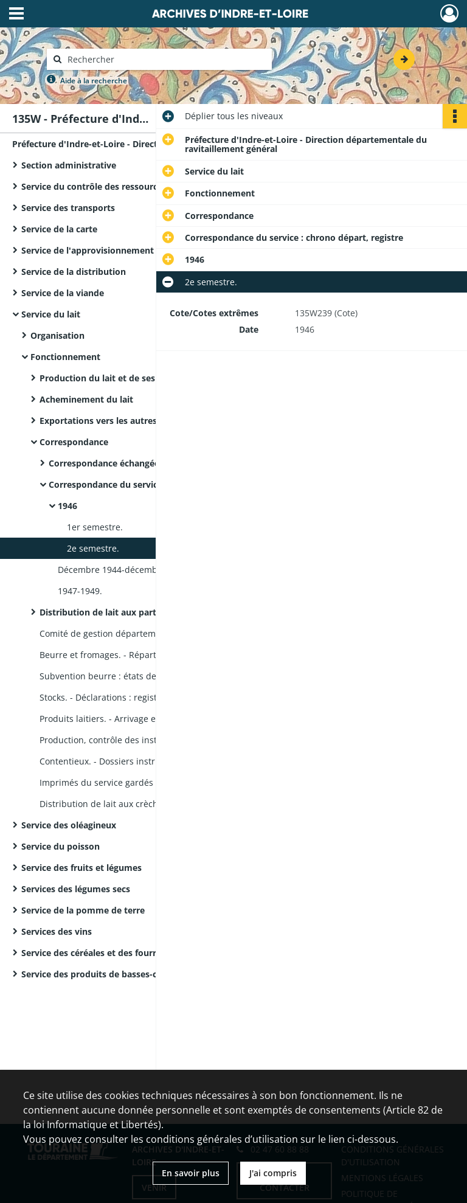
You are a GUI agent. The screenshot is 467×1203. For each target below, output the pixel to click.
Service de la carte (59, 229)
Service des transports (68, 207)
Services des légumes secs (75, 889)
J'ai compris (273, 1173)
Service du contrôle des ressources (94, 186)
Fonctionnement (65, 356)
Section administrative (68, 165)
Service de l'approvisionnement (87, 250)
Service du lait (50, 314)
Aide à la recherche (93, 80)
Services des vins (56, 931)
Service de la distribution (73, 271)
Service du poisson (60, 846)
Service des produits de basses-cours (98, 974)
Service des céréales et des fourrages (98, 953)
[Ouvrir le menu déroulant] (16, 14)
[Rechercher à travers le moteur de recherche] (165, 59)
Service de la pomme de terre (83, 910)
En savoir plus (191, 1173)
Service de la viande (62, 293)
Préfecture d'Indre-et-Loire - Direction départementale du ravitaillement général (133, 144)
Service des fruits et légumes (81, 867)
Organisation (57, 335)
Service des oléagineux (68, 825)
